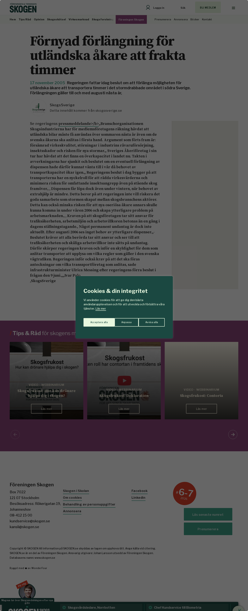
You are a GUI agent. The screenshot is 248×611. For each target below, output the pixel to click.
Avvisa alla (120, 320)
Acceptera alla (149, 320)
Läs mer (101, 308)
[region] (124, 305)
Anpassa (95, 320)
